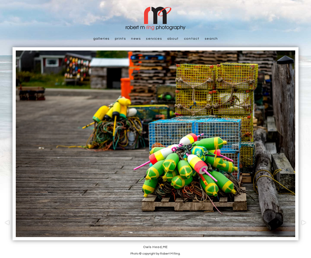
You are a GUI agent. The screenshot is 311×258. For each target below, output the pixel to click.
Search (211, 38)
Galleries (101, 38)
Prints (120, 38)
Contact (192, 38)
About (173, 38)
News (136, 38)
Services (154, 38)
